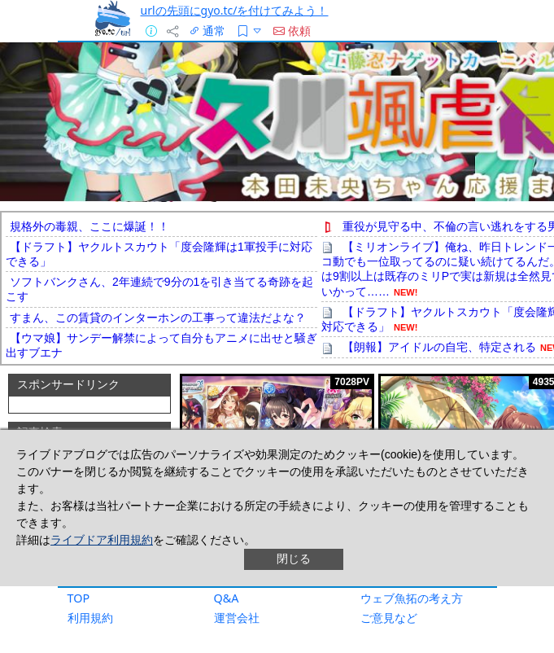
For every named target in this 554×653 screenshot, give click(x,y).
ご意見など (388, 617)
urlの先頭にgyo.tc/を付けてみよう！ (235, 10)
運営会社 (237, 617)
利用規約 (90, 617)
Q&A (226, 598)
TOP (79, 598)
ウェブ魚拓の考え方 (411, 598)
